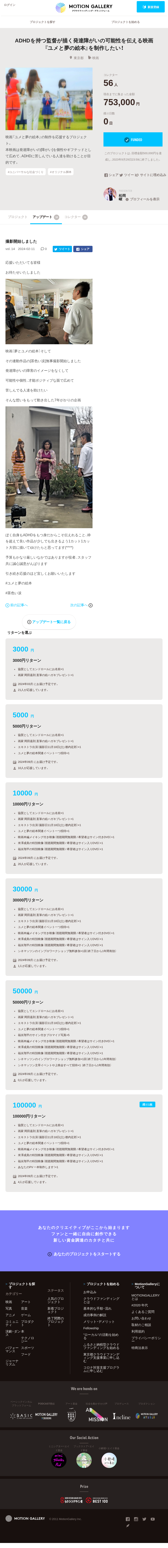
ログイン (12, 7)
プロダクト (27, 1328)
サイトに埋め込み (149, 181)
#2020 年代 (139, 1310)
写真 (8, 1313)
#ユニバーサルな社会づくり (26, 177)
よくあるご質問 (142, 1316)
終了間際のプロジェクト (55, 1326)
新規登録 (150, 7)
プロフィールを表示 (142, 204)
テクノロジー (27, 1344)
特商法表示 (139, 1352)
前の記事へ (16, 610)
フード (26, 1359)
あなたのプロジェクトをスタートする (84, 1259)
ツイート (127, 181)
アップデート (46, 223)
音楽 (24, 1313)
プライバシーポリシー (146, 1344)
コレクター (76, 223)
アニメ (10, 1319)
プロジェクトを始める (125, 27)
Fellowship (91, 1333)
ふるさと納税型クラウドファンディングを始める (101, 1351)
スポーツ (27, 1352)
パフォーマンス (12, 1354)
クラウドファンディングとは (101, 1305)
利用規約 (138, 1336)
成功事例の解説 (94, 1319)
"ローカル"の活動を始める (101, 1341)
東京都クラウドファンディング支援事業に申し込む (101, 1362)
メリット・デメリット (99, 1326)
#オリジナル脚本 (60, 177)
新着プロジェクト (55, 1315)
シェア (111, 181)
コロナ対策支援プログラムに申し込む (101, 1374)
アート (26, 1306)
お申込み (89, 1297)
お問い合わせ (141, 1323)
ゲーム (26, 1319)
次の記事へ (81, 610)
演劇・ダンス (13, 1338)
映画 (93, 63)
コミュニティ (12, 1328)
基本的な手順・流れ (97, 1313)
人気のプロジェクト (55, 1305)
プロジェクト (18, 222)
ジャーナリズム (12, 1367)
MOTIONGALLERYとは (145, 1302)
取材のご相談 (141, 1329)
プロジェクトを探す (42, 27)
